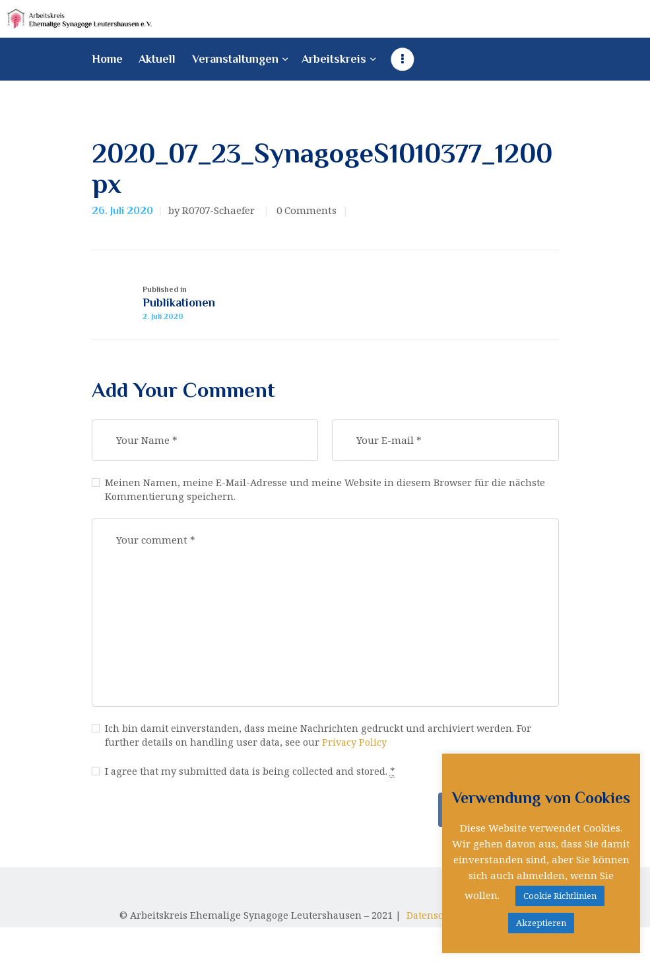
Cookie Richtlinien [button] (560, 896)
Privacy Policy (362, 753)
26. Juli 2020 (122, 211)
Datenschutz (438, 928)
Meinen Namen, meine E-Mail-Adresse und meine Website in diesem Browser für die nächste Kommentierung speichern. (329, 497)
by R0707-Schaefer (212, 210)
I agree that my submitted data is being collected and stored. (255, 783)
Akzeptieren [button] (541, 923)
